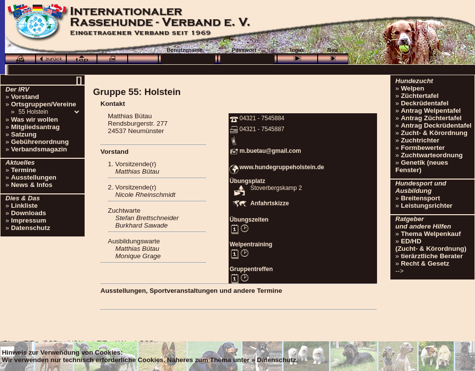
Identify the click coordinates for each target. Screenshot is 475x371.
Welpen (412, 88)
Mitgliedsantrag (35, 127)
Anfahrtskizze (269, 203)
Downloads (28, 213)
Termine (23, 170)
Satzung (24, 134)
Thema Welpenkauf (431, 233)
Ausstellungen (33, 177)
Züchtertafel (419, 95)
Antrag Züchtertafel (431, 118)
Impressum (28, 220)
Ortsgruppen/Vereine (43, 104)
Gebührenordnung (40, 141)
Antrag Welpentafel (431, 110)
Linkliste (24, 205)
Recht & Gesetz (425, 263)
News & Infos (31, 184)
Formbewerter (423, 147)
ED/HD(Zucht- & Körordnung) (431, 244)
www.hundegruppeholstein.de (281, 167)
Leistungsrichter (426, 205)
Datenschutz (30, 228)
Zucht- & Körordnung (434, 133)
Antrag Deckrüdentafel (436, 125)
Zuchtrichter (420, 140)
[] (79, 80)
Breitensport (420, 198)
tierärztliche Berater (432, 256)
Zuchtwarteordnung (432, 155)
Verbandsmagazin (39, 149)
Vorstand (25, 96)
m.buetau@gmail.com (270, 150)
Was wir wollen (34, 119)
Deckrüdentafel (424, 103)
